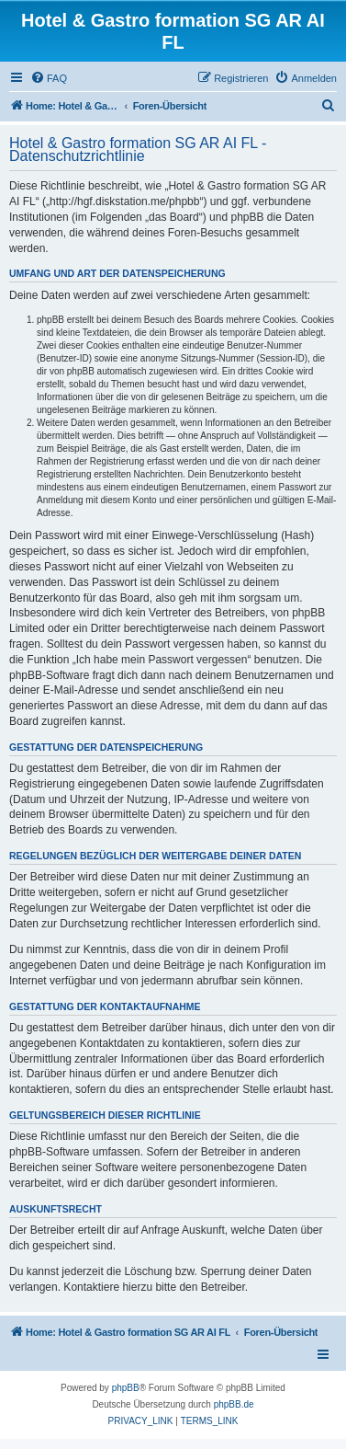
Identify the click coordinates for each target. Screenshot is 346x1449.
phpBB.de (234, 1404)
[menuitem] (48, 78)
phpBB (126, 1388)
